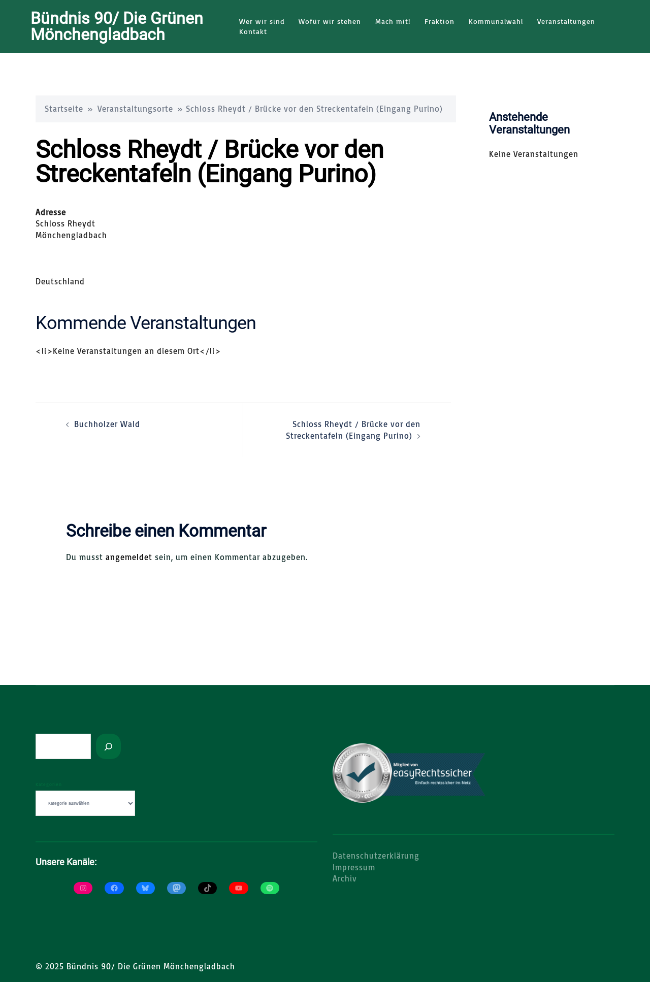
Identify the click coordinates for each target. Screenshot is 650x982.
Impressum (354, 867)
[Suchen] (108, 746)
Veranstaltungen (566, 21)
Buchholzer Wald (107, 423)
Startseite (64, 108)
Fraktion (439, 21)
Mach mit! (392, 21)
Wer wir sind (261, 21)
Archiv (345, 878)
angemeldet (129, 556)
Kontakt (253, 31)
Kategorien (49, 784)
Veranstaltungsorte (135, 108)
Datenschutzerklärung (376, 855)
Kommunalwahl (496, 21)
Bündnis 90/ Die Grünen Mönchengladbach (116, 26)
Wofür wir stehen (330, 21)
